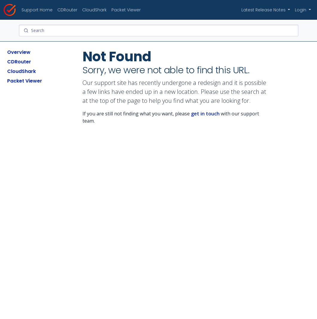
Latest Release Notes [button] (264, 10)
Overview (18, 52)
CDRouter (67, 10)
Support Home (37, 10)
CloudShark (94, 10)
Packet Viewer (126, 10)
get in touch (205, 113)
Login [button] (301, 10)
